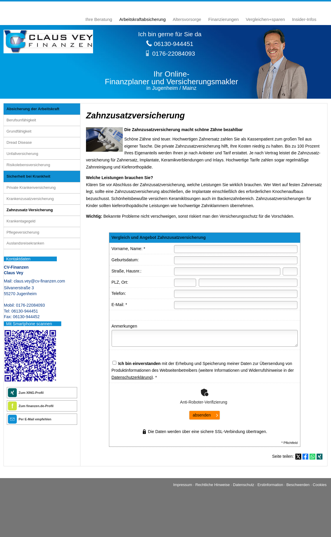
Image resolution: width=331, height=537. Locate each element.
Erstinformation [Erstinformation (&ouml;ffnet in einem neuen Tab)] (270, 485)
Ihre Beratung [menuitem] (98, 19)
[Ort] (248, 283)
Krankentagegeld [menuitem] (20, 221)
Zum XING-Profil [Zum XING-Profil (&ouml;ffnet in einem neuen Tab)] (31, 392)
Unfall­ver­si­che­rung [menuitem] (22, 153)
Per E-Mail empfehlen (35, 419)
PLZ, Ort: (120, 282)
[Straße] (227, 271)
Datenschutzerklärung (132, 377)
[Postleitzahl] (185, 283)
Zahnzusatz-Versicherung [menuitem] (29, 210)
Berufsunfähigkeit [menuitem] (21, 120)
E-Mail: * (119, 304)
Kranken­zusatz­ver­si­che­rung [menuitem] (30, 198)
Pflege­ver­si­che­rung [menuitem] (22, 232)
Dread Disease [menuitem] (19, 142)
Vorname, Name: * (128, 248)
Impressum (182, 485)
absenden (202, 415)
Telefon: (119, 293)
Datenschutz (243, 485)
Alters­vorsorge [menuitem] (187, 19)
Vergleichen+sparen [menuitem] (265, 19)
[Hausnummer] (290, 271)
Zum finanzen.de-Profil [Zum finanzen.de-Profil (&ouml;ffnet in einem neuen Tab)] (36, 406)
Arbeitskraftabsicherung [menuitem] (142, 19)
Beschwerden (298, 485)
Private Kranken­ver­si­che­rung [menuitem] (31, 187)
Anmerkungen (124, 326)
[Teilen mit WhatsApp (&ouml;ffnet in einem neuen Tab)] (312, 457)
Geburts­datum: (125, 259)
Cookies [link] (320, 485)
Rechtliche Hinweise (212, 485)
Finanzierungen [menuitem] (223, 19)
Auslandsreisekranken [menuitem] (25, 243)
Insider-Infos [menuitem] (304, 19)
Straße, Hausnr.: (127, 271)
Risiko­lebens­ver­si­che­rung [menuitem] (28, 165)
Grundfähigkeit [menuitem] (19, 131)
